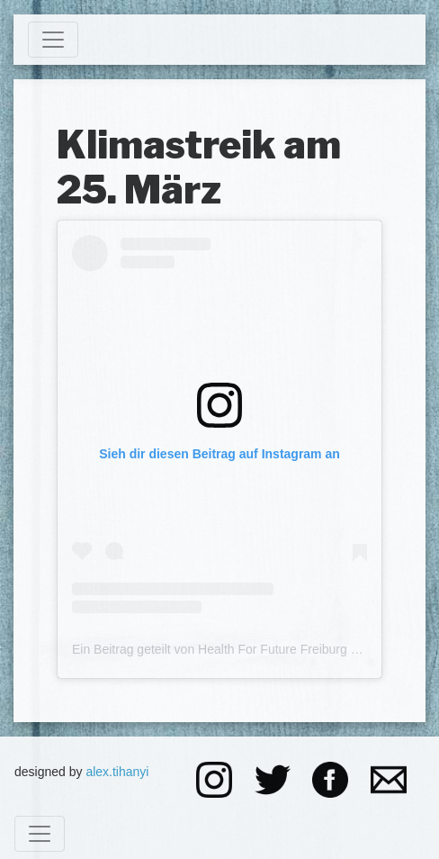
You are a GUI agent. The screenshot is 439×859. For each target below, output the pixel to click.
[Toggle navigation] (53, 40)
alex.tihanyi (116, 771)
